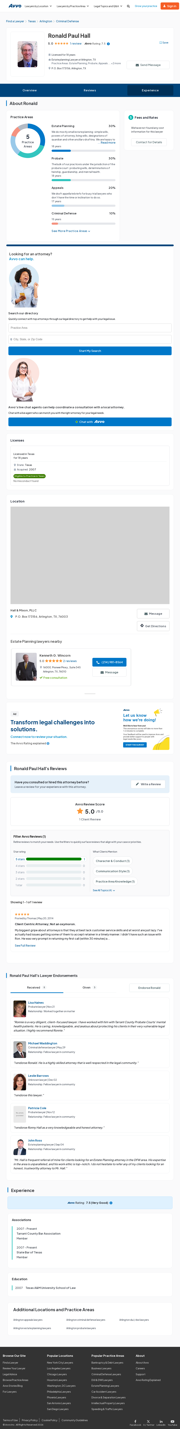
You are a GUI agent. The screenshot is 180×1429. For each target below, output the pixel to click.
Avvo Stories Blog (13, 1385)
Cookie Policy (49, 1420)
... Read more (106, 142)
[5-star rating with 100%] (50, 859)
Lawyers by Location (38, 6)
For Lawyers (10, 1391)
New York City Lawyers (60, 1362)
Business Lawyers (101, 1368)
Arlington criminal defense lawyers (85, 1319)
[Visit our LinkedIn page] (161, 1422)
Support (140, 1374)
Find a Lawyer (10, 1362)
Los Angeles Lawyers (58, 1368)
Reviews (90, 90)
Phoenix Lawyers (56, 1397)
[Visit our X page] (149, 1422)
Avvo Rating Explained (148, 1379)
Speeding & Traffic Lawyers (107, 1409)
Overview (30, 90)
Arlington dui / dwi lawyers (134, 1319)
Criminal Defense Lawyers (106, 1374)
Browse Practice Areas (15, 1379)
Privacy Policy (30, 1420)
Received (37, 988)
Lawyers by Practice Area (73, 6)
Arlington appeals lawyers (28, 1319)
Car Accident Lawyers (103, 1391)
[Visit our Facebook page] (136, 1422)
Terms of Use (10, 1420)
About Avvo (142, 1362)
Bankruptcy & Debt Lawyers (107, 1362)
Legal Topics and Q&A (108, 6)
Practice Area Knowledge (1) (115, 881)
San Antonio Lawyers (59, 1403)
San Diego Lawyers (58, 1409)
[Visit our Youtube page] (172, 1422)
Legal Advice (10, 1374)
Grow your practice (146, 5)
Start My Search (90, 351)
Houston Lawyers (57, 1379)
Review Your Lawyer (14, 1368)
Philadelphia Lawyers (59, 1391)
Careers (140, 1368)
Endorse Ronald (149, 988)
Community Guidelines (75, 1420)
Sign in (169, 6)
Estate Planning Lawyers (105, 1385)
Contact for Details (149, 142)
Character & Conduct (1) (113, 861)
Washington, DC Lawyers (61, 1385)
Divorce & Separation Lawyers (108, 1397)
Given (90, 988)
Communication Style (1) (113, 871)
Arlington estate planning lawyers (32, 1328)
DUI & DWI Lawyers (102, 1379)
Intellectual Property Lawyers (108, 1403)
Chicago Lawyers (57, 1374)
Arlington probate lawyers (81, 1328)
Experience (150, 90)
